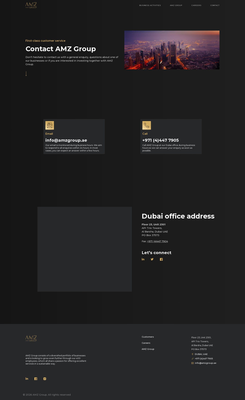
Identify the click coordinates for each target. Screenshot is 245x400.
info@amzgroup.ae (66, 140)
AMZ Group (176, 8)
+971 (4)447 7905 (160, 140)
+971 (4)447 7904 (157, 241)
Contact (214, 8)
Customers (148, 337)
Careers (196, 8)
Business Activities (150, 8)
